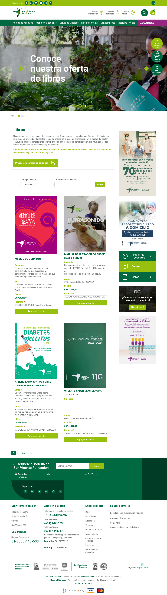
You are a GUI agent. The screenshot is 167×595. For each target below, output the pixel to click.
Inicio (13, 116)
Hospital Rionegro (19, 512)
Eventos (89, 525)
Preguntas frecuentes (134, 256)
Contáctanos (116, 523)
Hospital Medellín (19, 516)
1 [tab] (81, 106)
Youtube (41, 3)
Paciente (92, 13)
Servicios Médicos (69, 22)
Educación (90, 521)
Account (153, 3)
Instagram (46, 3)
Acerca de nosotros (23, 22)
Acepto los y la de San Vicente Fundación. (58, 475)
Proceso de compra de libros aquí (35, 163)
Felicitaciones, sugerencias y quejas (126, 513)
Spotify (50, 3)
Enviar (96, 466)
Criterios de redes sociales (93, 539)
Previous (21, 68)
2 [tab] (85, 106)
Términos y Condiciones (37, 474)
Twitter (36, 3)
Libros (131, 277)
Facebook (26, 3)
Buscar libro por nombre (66, 180)
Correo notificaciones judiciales (124, 527)
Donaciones (147, 22)
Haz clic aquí (137, 307)
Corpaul (14, 521)
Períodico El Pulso (93, 529)
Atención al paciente (46, 22)
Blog (87, 512)
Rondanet (89, 545)
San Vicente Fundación (23, 505)
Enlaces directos (94, 505)
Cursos (131, 266)
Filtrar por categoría (29, 180)
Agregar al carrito (36, 311)
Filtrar (100, 184)
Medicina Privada (126, 22)
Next (146, 68)
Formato (19, 302)
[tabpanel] (83, 68)
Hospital (110, 13)
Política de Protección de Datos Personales (67, 474)
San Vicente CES (19, 525)
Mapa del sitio (91, 534)
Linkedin (31, 3)
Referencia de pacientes (91, 550)
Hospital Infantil (89, 22)
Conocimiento (107, 22)
